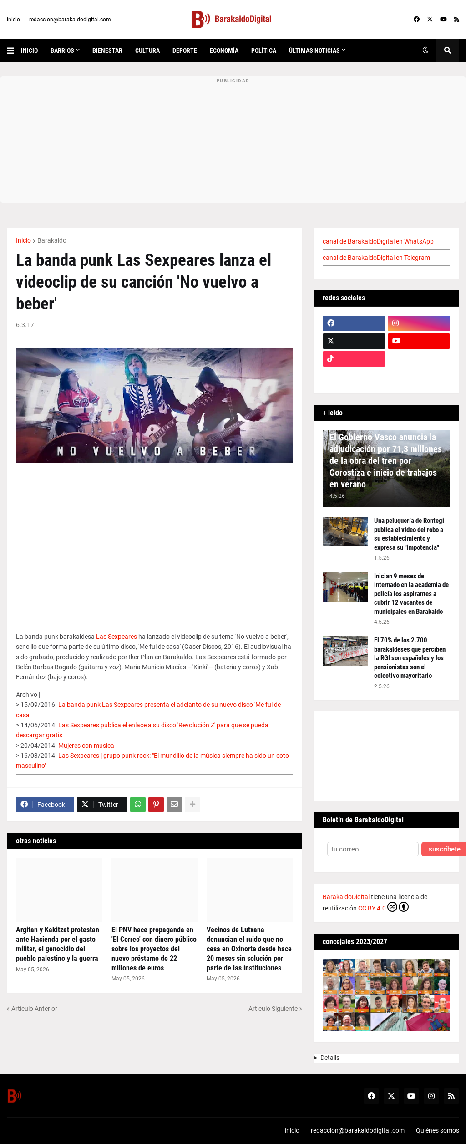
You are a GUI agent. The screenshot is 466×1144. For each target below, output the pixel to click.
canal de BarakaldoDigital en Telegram (376, 257)
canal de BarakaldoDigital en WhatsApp (378, 241)
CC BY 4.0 (383, 907)
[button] (14, 50)
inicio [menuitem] (29, 50)
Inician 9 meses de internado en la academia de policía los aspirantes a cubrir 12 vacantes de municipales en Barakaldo (411, 594)
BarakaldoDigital (346, 896)
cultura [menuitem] (147, 50)
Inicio (23, 240)
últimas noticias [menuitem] (314, 50)
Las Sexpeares (116, 636)
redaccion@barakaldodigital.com (70, 19)
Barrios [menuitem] (62, 50)
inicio (13, 19)
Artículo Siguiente (273, 1008)
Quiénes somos (437, 1130)
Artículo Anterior (34, 1008)
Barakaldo (51, 240)
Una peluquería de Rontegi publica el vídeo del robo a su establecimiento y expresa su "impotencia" (409, 534)
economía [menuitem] (224, 50)
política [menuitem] (263, 50)
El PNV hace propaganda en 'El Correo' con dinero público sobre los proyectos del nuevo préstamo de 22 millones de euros (154, 948)
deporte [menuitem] (184, 50)
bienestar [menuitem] (107, 50)
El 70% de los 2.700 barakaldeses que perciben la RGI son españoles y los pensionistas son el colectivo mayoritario (410, 658)
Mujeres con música (86, 745)
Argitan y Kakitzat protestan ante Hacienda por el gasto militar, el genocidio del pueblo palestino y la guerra (57, 943)
